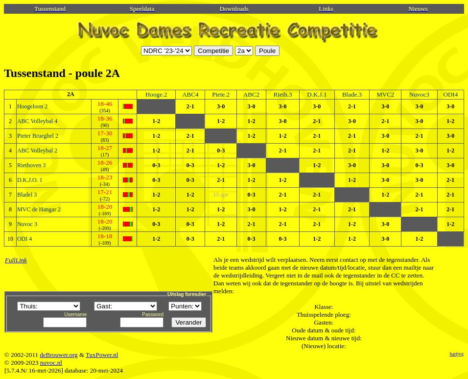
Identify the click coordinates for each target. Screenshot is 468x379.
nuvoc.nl (51, 362)
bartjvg (457, 353)
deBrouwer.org (58, 354)
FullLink (16, 260)
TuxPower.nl (102, 354)
